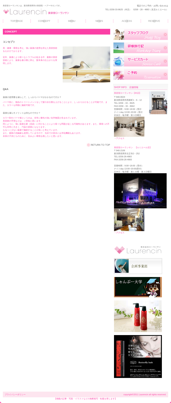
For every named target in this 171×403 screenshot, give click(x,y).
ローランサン (39, 11)
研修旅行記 (140, 48)
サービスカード (140, 61)
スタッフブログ (140, 34)
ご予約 (140, 74)
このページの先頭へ (98, 144)
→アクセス (119, 138)
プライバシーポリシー (15, 394)
